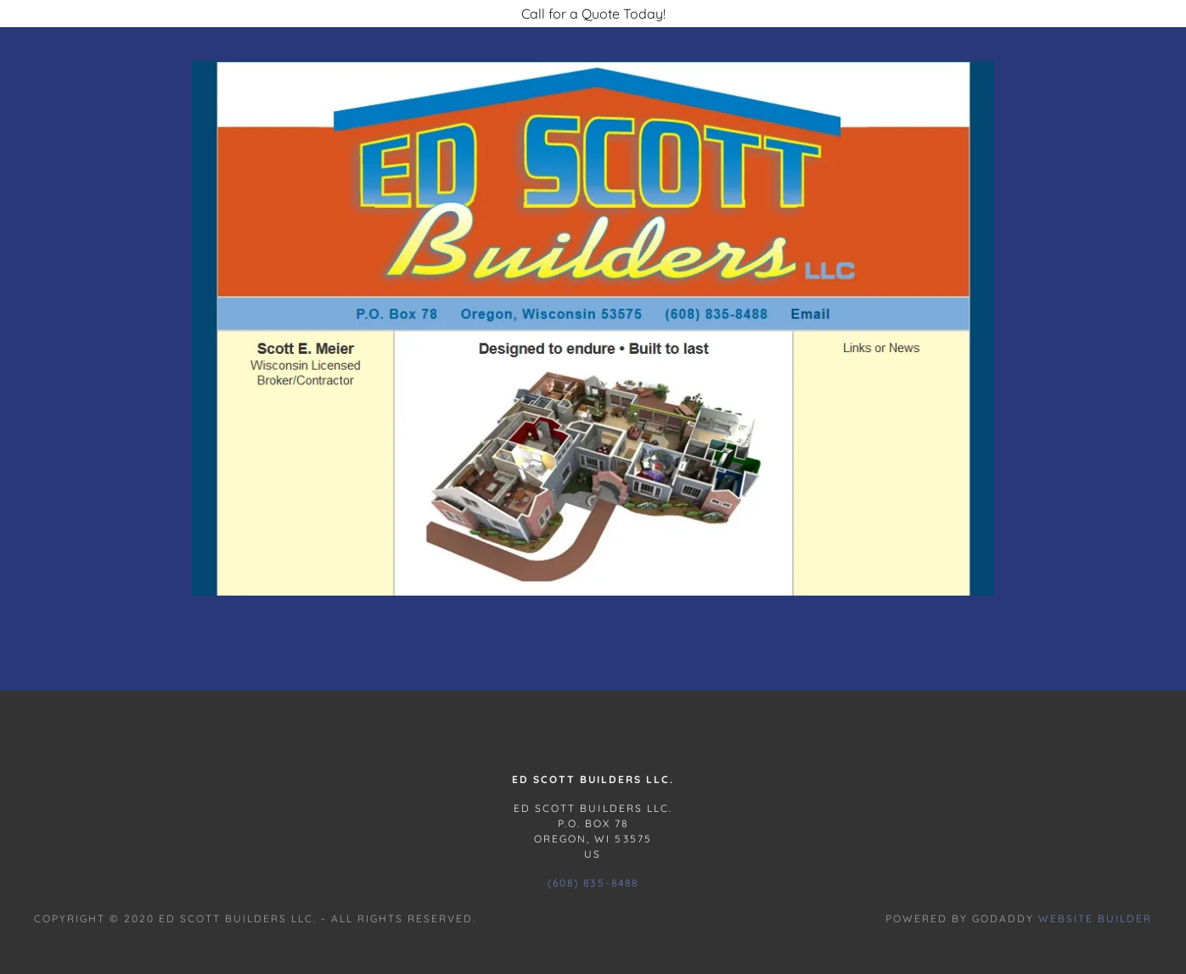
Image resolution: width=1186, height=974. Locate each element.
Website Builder (1095, 918)
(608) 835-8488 (593, 882)
